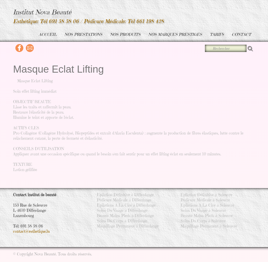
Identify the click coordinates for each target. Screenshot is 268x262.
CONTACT (241, 34)
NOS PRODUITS (125, 34)
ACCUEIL (48, 34)
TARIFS (217, 34)
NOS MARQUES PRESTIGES (175, 34)
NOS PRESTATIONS (83, 34)
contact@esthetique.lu (31, 231)
